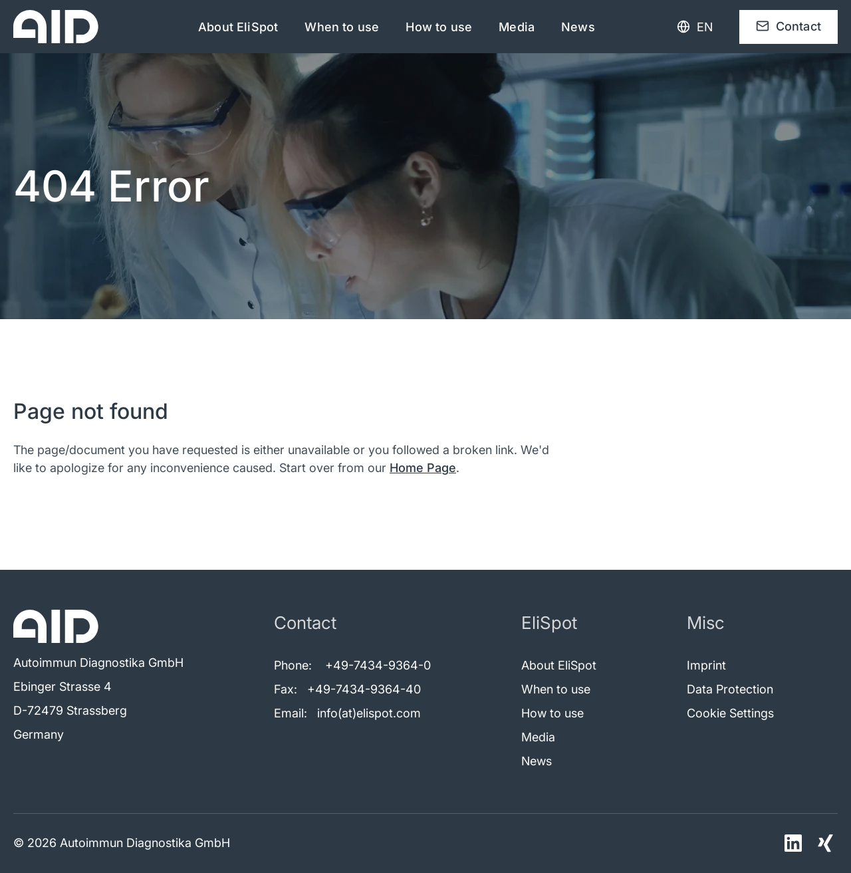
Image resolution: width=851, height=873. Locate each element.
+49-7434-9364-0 (378, 665)
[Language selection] (695, 27)
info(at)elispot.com (369, 713)
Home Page (423, 468)
